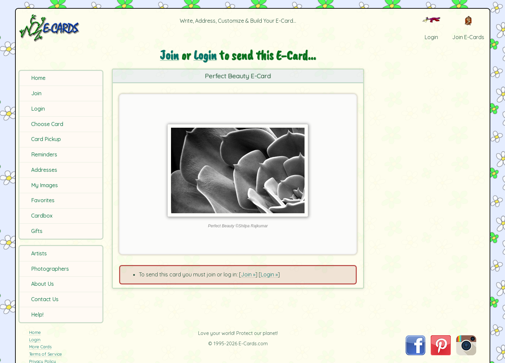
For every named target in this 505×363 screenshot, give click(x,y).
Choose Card (47, 124)
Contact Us (45, 299)
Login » (269, 274)
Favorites (43, 200)
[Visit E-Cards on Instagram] (466, 353)
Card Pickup (46, 139)
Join (36, 93)
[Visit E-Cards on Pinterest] (441, 353)
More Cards (40, 346)
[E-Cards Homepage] (60, 28)
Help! (37, 314)
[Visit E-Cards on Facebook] (415, 353)
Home (38, 78)
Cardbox (42, 215)
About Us (42, 283)
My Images (44, 185)
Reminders (44, 154)
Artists (39, 253)
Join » (248, 274)
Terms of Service (45, 354)
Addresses (44, 169)
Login (38, 108)
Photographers (50, 268)
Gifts (37, 231)
